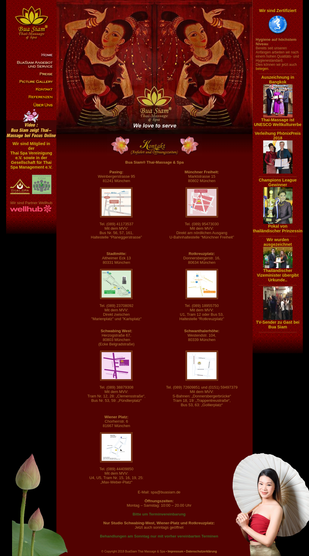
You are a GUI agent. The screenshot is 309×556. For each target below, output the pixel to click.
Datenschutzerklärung (201, 551)
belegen (262, 69)
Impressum (175, 551)
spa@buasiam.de (165, 492)
